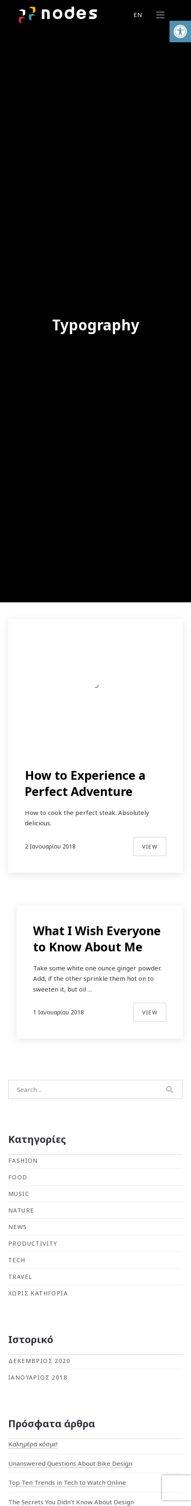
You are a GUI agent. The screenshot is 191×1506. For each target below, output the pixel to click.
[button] (180, 31)
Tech (17, 1260)
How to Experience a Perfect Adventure (85, 783)
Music (18, 1194)
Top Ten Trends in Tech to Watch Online (67, 1482)
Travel (20, 1276)
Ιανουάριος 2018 (37, 1377)
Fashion (23, 1160)
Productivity (32, 1243)
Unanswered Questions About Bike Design (70, 1463)
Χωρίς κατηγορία (38, 1293)
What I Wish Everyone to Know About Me (97, 938)
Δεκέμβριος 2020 (39, 1361)
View (150, 846)
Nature (21, 1210)
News (17, 1227)
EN (138, 14)
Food (18, 1177)
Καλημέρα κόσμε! (32, 1444)
